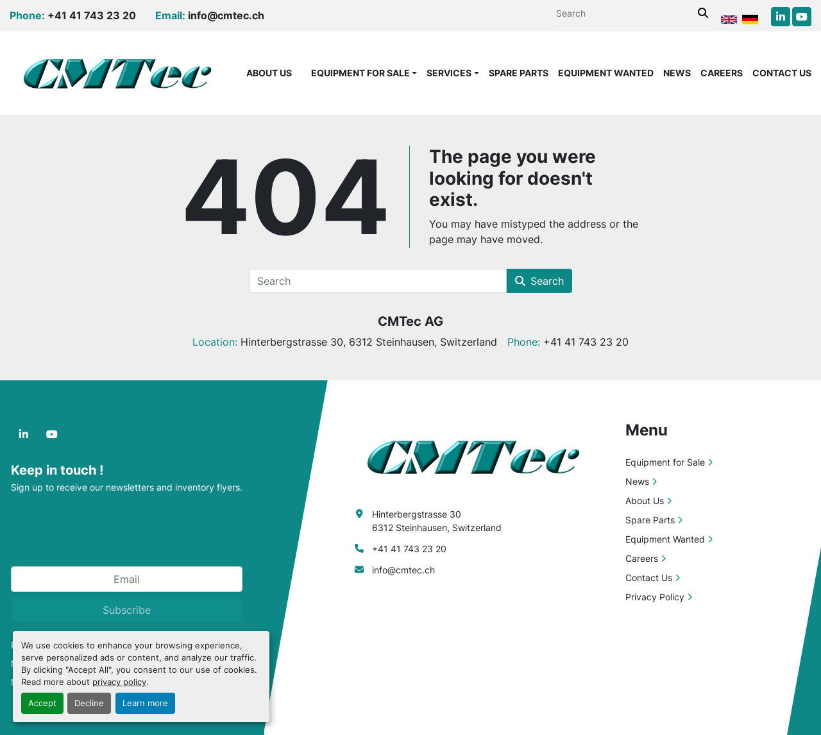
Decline (89, 703)
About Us (269, 72)
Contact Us (781, 72)
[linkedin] (780, 16)
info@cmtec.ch (226, 15)
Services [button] (449, 72)
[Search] (627, 13)
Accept (42, 703)
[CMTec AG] (479, 455)
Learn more (145, 703)
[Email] (126, 579)
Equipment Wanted (606, 72)
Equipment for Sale (360, 72)
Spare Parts (518, 72)
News (677, 72)
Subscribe (127, 610)
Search (539, 281)
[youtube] (801, 16)
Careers (721, 72)
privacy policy (119, 682)
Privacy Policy (654, 596)
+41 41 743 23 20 (91, 15)
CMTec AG (410, 321)
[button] (364, 73)
